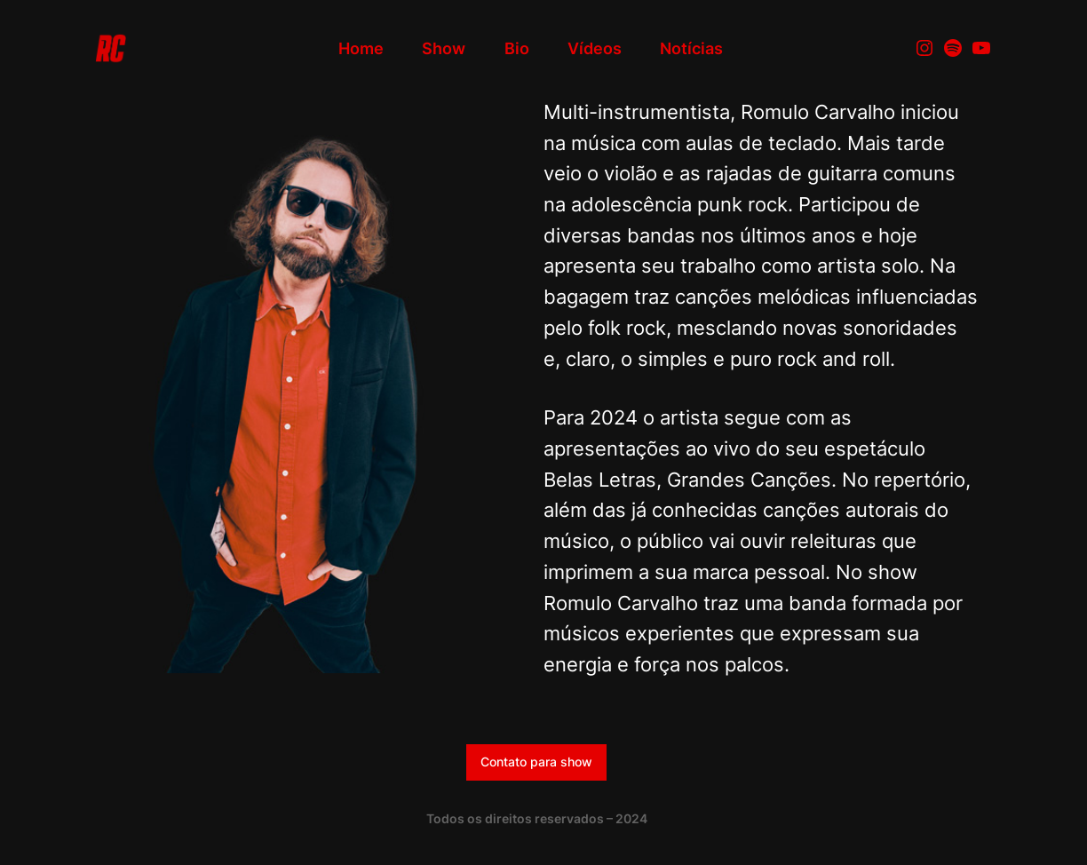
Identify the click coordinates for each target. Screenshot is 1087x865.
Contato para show (536, 761)
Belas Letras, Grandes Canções (687, 479)
